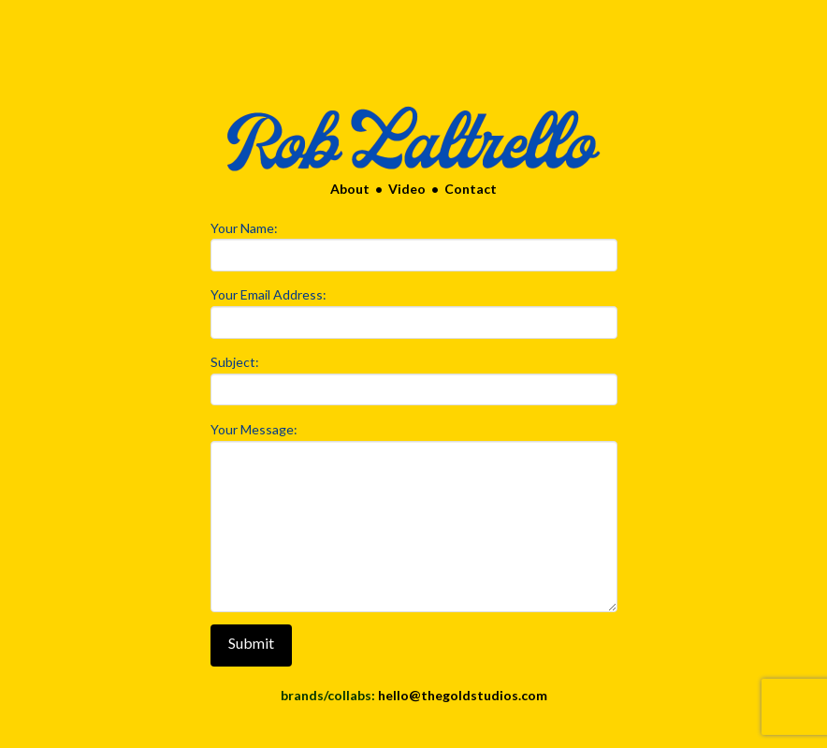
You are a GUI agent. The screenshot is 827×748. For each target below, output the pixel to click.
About (350, 189)
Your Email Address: (413, 309)
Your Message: (413, 440)
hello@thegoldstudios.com (462, 695)
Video (404, 189)
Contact (470, 189)
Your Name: (413, 243)
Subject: (413, 377)
